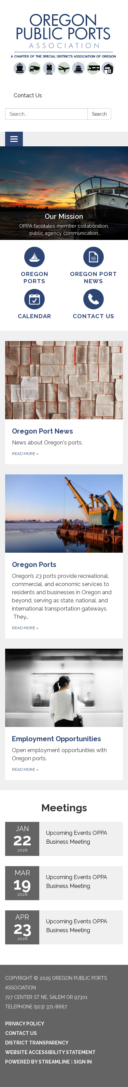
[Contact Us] (93, 304)
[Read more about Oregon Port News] (64, 402)
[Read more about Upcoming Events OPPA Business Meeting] (64, 839)
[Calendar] (34, 304)
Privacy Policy (24, 1023)
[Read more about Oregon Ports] (64, 556)
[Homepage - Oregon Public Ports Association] (64, 45)
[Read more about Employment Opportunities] (64, 714)
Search (99, 114)
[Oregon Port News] (93, 266)
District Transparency (37, 1042)
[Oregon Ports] (34, 266)
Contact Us (28, 95)
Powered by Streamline (37, 1062)
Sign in (83, 1062)
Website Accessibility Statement (50, 1052)
